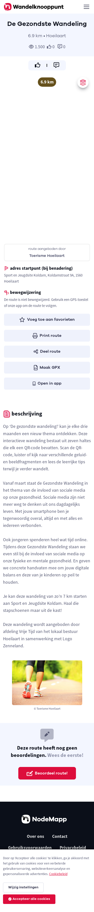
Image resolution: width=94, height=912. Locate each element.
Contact (59, 836)
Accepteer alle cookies (29, 899)
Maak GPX (47, 367)
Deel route (47, 351)
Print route (47, 335)
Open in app (47, 383)
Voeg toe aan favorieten (47, 319)
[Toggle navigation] (86, 6)
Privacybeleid (73, 847)
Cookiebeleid (58, 874)
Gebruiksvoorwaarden (30, 847)
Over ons (35, 836)
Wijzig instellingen (23, 887)
